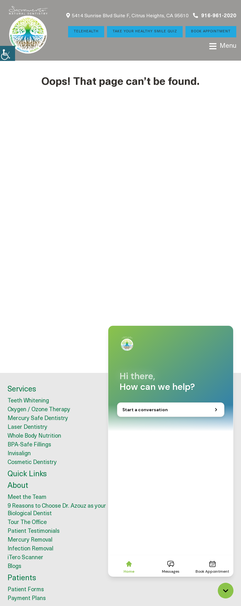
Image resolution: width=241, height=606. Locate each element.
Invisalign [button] (19, 454)
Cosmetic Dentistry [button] (32, 463)
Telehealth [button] (86, 31)
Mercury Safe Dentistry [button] (38, 419)
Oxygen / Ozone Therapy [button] (39, 410)
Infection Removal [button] (30, 549)
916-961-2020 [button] (214, 16)
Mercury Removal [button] (30, 540)
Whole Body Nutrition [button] (34, 436)
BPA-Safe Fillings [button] (29, 445)
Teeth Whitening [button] (28, 401)
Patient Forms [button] (26, 590)
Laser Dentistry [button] (27, 427)
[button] (7, 53)
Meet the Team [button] (27, 497)
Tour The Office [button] (27, 523)
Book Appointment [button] (211, 31)
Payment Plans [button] (27, 599)
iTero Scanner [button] (25, 558)
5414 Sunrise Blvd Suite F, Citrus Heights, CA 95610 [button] (127, 16)
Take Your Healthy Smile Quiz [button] (145, 31)
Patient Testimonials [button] (34, 531)
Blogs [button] (14, 567)
